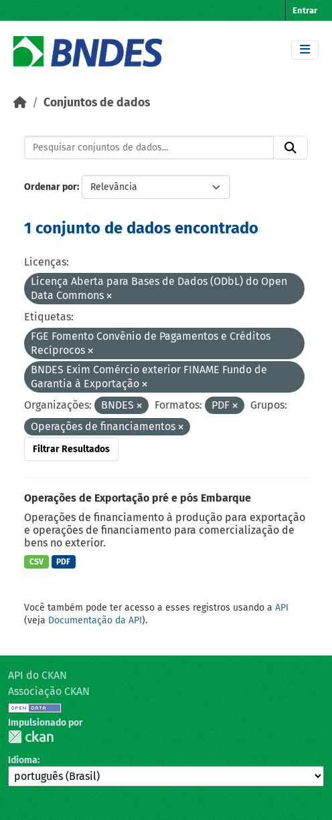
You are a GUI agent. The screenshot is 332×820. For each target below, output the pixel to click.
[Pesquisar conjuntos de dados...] (149, 148)
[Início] (20, 103)
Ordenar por (50, 187)
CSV (36, 562)
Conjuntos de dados (97, 103)
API (281, 607)
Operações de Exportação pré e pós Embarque (137, 498)
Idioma (22, 760)
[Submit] (290, 148)
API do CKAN (37, 675)
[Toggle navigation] (305, 50)
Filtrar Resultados (71, 449)
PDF (63, 562)
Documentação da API (95, 620)
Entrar (305, 10)
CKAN (31, 737)
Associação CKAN (49, 691)
